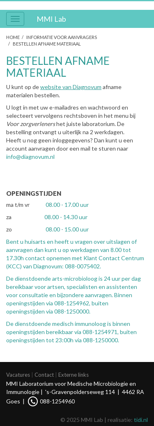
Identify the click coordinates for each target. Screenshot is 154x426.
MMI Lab (51, 18)
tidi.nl (141, 419)
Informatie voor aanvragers (61, 37)
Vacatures (18, 374)
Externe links (73, 374)
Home (13, 37)
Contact (44, 374)
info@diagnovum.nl (30, 156)
